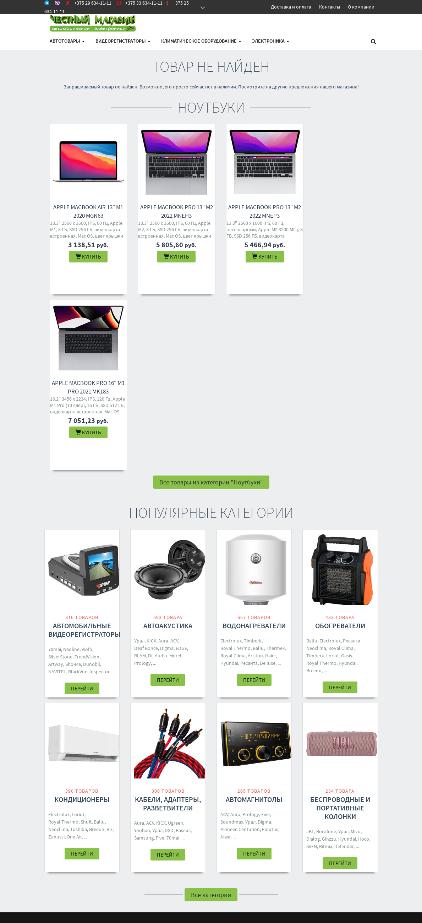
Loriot (332, 480)
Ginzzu (329, 663)
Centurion (249, 653)
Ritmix (325, 670)
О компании (361, 7)
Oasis (346, 480)
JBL (310, 655)
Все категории (211, 719)
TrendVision (87, 481)
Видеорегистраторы (122, 41)
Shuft (86, 646)
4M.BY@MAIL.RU (207, 801)
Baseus (183, 654)
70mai (54, 473)
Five (160, 662)
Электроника (270, 41)
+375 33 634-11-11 (209, 782)
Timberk (253, 465)
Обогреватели (340, 449)
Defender (344, 670)
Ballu (258, 472)
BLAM (140, 480)
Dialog (313, 663)
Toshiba (78, 653)
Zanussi (56, 661)
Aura (163, 465)
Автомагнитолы (254, 623)
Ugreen (175, 647)
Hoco (363, 663)
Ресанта (249, 487)
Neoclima (316, 472)
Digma (167, 472)
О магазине (142, 791)
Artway (55, 488)
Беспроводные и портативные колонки (340, 632)
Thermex (275, 472)
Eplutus (270, 653)
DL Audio (157, 480)
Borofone (326, 655)
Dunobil (91, 488)
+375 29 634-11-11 (209, 773)
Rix (109, 653)
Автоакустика (167, 449)
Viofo (87, 473)
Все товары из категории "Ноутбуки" (211, 306)
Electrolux (231, 465)
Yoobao (142, 654)
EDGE (181, 472)
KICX (151, 465)
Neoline (71, 473)
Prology (142, 487)
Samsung (144, 662)
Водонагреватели (254, 449)
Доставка (140, 782)
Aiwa (225, 661)
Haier (270, 480)
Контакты (329, 7)
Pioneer (228, 653)
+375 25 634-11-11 (209, 791)
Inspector (99, 496)
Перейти (82, 512)
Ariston (255, 480)
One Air (74, 661)
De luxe (267, 487)
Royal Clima (233, 480)
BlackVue (77, 496)
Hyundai (229, 487)
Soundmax (231, 646)
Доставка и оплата (291, 7)
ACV (174, 465)
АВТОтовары (67, 41)
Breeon (314, 495)
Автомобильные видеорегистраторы (84, 454)
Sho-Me (73, 488)
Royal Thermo (235, 472)
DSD (169, 654)
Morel (175, 480)
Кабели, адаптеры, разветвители (168, 627)
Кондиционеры (82, 623)
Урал (139, 465)
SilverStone (60, 481)
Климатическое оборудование (201, 41)
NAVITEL (57, 496)
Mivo (356, 655)
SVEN (311, 670)
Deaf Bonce (146, 472)
